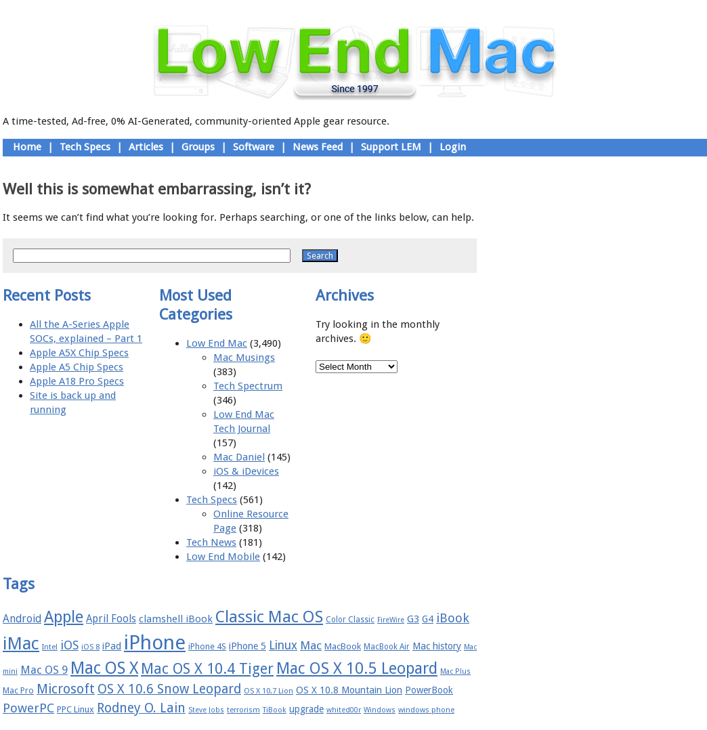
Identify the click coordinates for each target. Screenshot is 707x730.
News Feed (318, 147)
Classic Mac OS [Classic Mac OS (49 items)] (269, 616)
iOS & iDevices (246, 471)
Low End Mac (216, 343)
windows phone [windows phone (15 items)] (426, 710)
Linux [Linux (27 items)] (283, 645)
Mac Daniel (239, 457)
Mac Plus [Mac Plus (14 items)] (455, 671)
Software (253, 147)
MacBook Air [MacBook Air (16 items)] (387, 646)
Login (453, 147)
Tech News (211, 542)
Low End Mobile (223, 557)
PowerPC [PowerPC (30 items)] (28, 708)
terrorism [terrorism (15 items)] (243, 710)
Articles (146, 147)
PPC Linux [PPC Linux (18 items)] (75, 709)
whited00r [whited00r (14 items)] (343, 710)
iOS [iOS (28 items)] (69, 645)
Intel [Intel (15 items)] (50, 647)
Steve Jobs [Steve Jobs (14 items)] (206, 710)
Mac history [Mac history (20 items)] (436, 646)
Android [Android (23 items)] (22, 618)
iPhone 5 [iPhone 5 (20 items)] (247, 646)
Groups (198, 147)
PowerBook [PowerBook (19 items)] (429, 690)
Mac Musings (244, 357)
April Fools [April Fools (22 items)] (111, 619)
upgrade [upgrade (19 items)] (306, 709)
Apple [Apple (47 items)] (63, 616)
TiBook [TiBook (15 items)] (274, 710)
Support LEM (391, 147)
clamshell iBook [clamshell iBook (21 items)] (176, 619)
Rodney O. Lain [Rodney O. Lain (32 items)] (141, 708)
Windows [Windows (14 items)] (379, 710)
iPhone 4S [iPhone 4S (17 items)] (207, 646)
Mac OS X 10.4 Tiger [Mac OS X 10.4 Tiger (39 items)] (207, 668)
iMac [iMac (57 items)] (21, 643)
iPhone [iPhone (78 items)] (155, 642)
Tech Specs (85, 147)
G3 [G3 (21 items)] (413, 619)
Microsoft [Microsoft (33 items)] (66, 689)
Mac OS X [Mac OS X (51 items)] (104, 668)
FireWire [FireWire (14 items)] (390, 620)
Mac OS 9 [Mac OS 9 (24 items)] (44, 670)
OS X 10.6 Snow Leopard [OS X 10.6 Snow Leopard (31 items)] (169, 689)
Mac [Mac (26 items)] (311, 645)
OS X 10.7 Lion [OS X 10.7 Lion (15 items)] (268, 691)
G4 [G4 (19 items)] (427, 619)
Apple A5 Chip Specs (76, 367)
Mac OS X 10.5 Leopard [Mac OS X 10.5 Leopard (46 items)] (356, 668)
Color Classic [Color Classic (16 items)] (350, 619)
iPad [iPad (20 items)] (111, 646)
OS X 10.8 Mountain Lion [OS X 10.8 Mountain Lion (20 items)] (349, 690)
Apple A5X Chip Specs (79, 353)
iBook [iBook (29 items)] (452, 618)
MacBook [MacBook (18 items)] (342, 646)
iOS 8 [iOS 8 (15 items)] (90, 647)
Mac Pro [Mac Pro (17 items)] (18, 690)
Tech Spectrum (247, 386)
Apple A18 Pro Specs (77, 381)
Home (27, 147)
